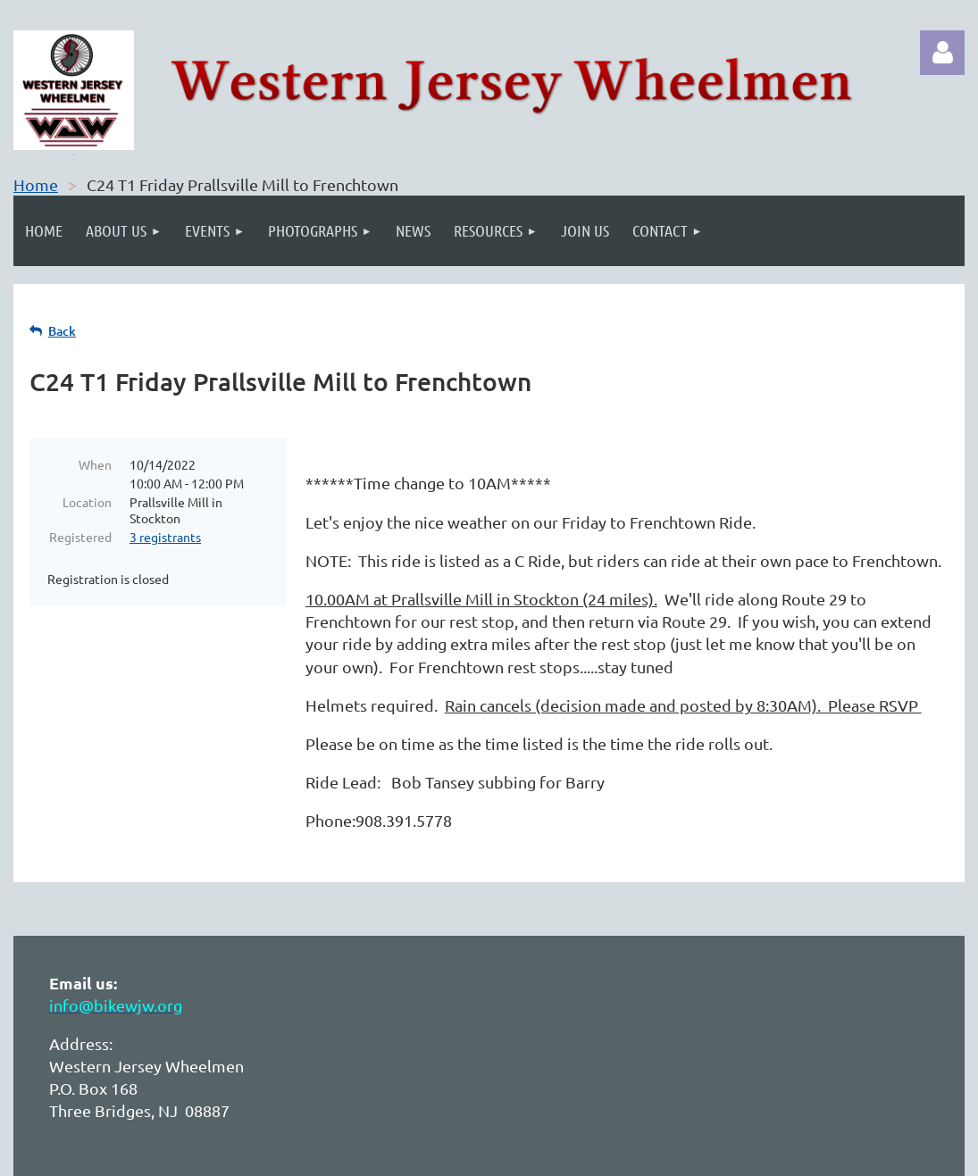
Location (87, 502)
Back (62, 330)
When (95, 464)
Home (35, 184)
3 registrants (165, 537)
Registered (80, 537)
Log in (942, 52)
